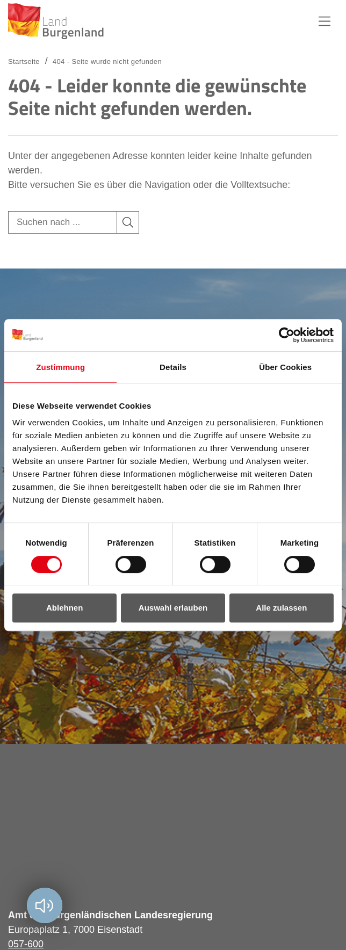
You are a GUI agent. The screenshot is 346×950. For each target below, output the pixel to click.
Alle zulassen (281, 607)
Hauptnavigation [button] (324, 21)
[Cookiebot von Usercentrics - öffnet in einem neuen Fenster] (287, 335)
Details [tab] (173, 367)
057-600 (26, 944)
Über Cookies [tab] (285, 367)
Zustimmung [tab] (60, 367)
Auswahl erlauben (173, 607)
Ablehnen (64, 607)
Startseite (24, 61)
